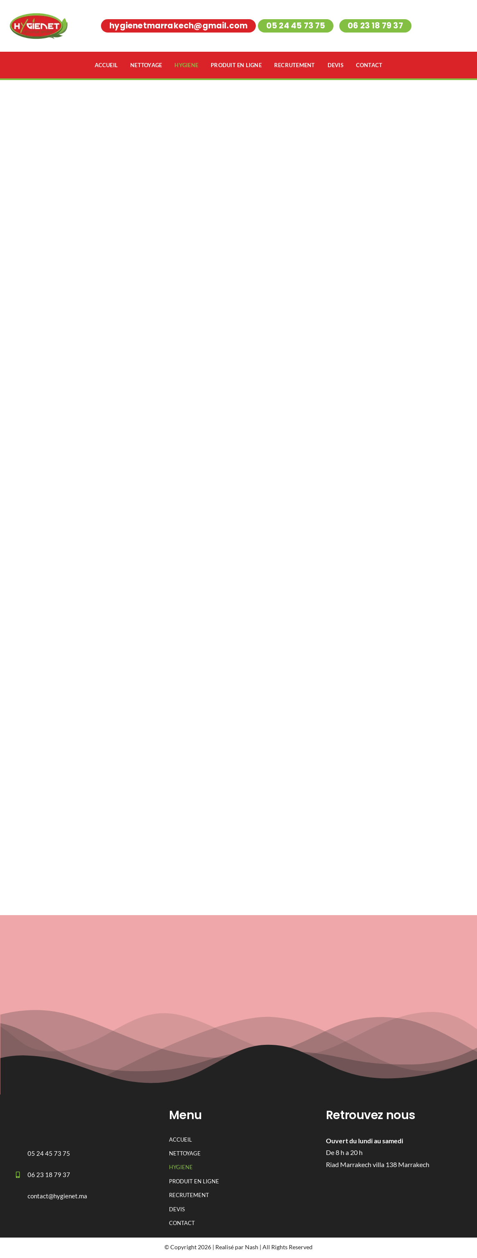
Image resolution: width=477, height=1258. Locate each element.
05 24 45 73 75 (49, 1155)
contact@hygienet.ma (57, 1197)
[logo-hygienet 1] (44, 1109)
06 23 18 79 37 (49, 1176)
